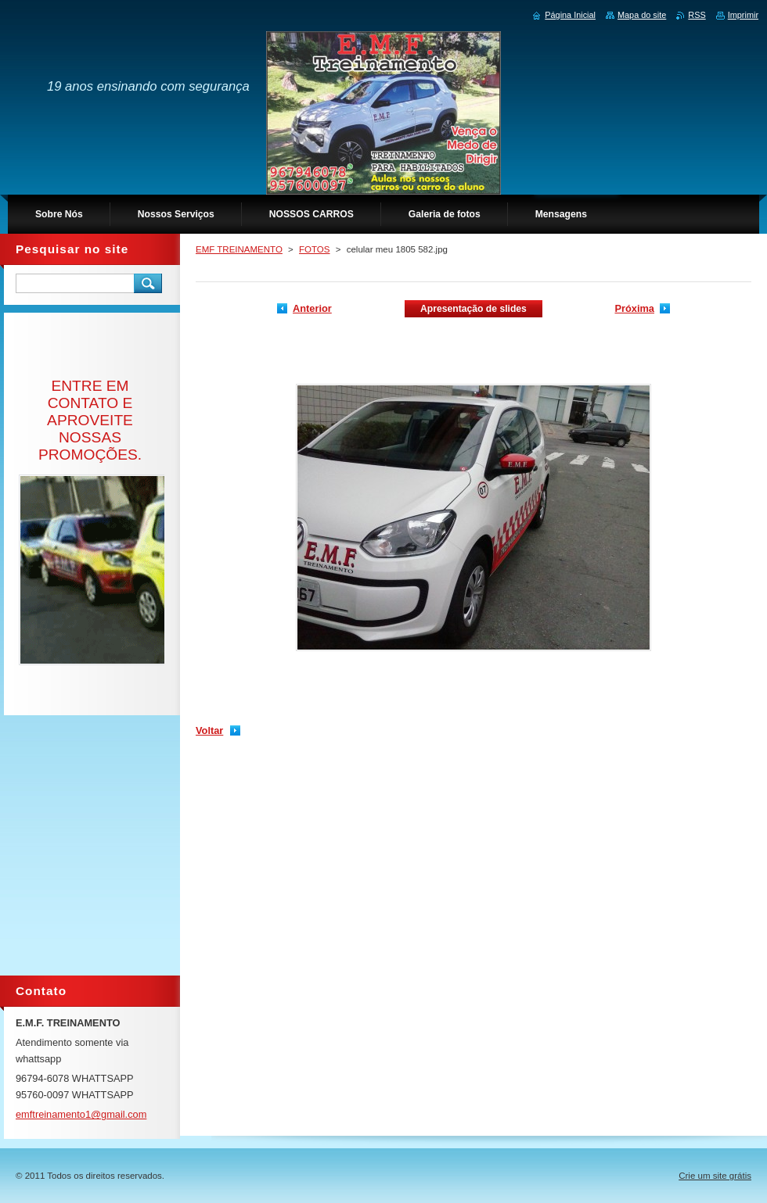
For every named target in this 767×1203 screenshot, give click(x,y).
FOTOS (314, 249)
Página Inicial (570, 15)
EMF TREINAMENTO (239, 249)
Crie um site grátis (715, 1175)
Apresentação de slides (473, 308)
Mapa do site (642, 15)
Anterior (312, 308)
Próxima (634, 308)
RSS (696, 15)
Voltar (209, 730)
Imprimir (743, 15)
